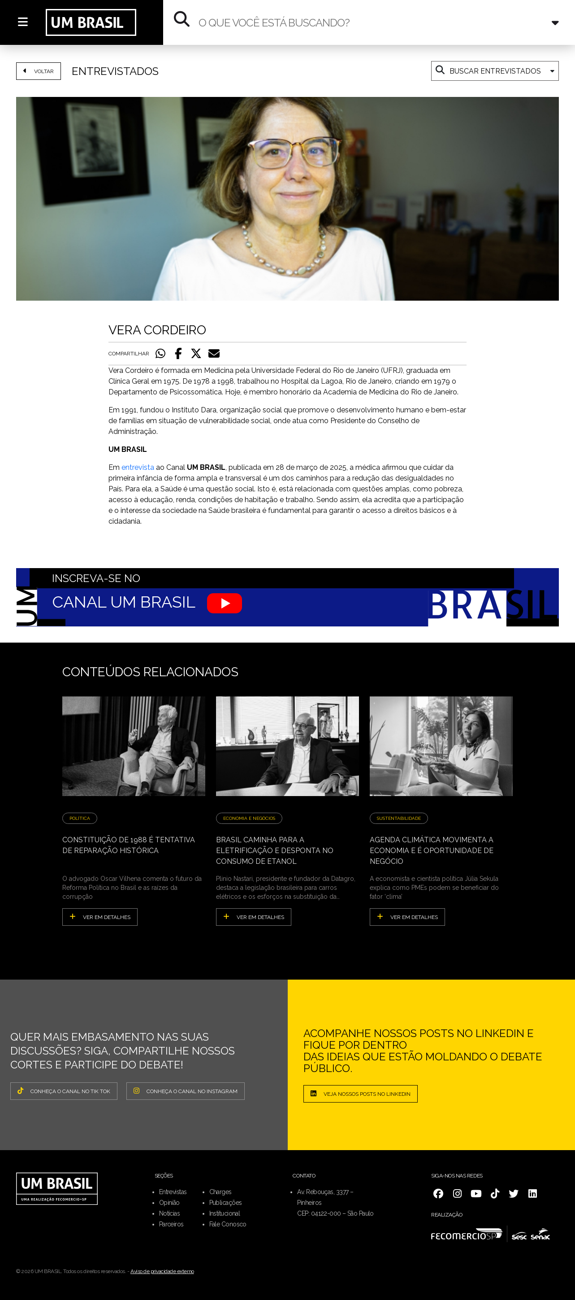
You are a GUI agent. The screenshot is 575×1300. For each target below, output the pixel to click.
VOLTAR (38, 70)
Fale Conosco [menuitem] (227, 1224)
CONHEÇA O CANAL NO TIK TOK (63, 1090)
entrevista (137, 467)
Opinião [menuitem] (169, 1202)
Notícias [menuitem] (169, 1213)
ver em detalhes (99, 916)
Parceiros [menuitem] (171, 1224)
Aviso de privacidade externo (162, 1271)
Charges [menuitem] (220, 1191)
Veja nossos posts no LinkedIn (361, 1093)
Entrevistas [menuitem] (173, 1191)
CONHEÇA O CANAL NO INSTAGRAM (186, 1090)
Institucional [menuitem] (224, 1213)
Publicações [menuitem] (225, 1202)
